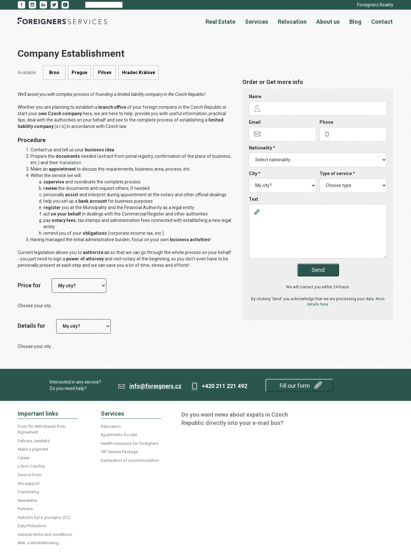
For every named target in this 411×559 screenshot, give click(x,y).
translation (70, 162)
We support (28, 483)
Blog (355, 21)
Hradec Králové (138, 72)
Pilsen (104, 72)
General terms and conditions (45, 534)
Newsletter (28, 500)
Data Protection (32, 525)
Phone (326, 122)
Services (256, 21)
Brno (54, 72)
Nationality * (262, 147)
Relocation (292, 21)
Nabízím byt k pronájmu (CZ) (44, 517)
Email (255, 122)
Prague (79, 72)
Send (318, 270)
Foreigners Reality (375, 4)
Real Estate (220, 21)
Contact (382, 21)
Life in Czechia (31, 466)
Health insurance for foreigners (129, 443)
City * (254, 173)
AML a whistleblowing (38, 542)
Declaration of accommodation (130, 460)
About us (328, 21)
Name (255, 96)
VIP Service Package (119, 451)
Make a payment (33, 449)
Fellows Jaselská (34, 440)
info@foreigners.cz (155, 386)
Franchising (28, 491)
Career (24, 457)
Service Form (30, 474)
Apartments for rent (119, 434)
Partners (25, 508)
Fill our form (301, 385)
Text (253, 199)
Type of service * (337, 173)
